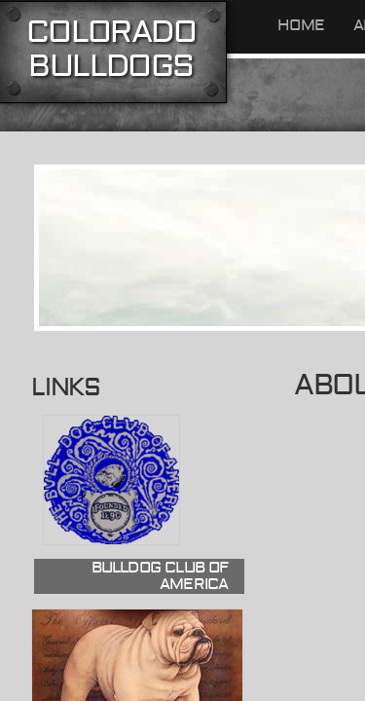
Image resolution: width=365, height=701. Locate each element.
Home (300, 25)
